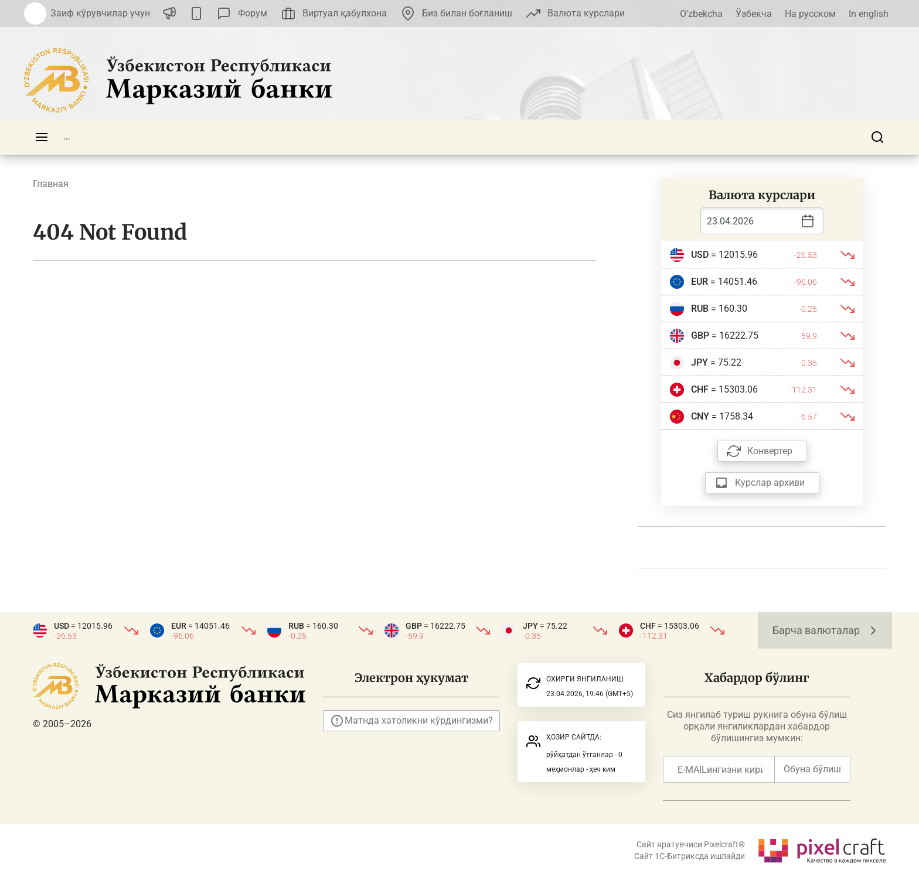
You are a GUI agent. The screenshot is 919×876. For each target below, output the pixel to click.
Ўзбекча (754, 13)
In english (869, 13)
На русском (810, 13)
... (66, 136)
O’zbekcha (701, 13)
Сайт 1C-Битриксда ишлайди (689, 856)
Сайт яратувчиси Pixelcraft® (691, 844)
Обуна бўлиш (812, 769)
